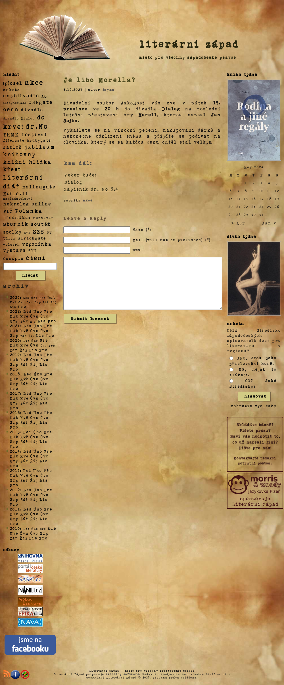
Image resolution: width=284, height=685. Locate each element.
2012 (15, 489)
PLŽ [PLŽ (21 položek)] (8, 211)
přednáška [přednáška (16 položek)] (17, 217)
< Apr (238, 222)
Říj (23, 349)
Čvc (45, 316)
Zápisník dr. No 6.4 (91, 189)
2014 (15, 451)
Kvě (24, 316)
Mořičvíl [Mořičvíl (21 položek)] (15, 193)
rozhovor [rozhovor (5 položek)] (43, 217)
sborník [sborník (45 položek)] (16, 223)
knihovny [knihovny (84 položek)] (19, 154)
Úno (37, 311)
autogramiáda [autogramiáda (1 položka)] (14, 102)
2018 (15, 373)
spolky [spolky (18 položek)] (12, 232)
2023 (15, 297)
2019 (15, 354)
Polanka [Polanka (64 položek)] (29, 210)
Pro (22, 306)
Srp (14, 320)
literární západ (189, 43)
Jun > (269, 222)
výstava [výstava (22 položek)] (14, 250)
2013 (15, 470)
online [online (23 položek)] (41, 204)
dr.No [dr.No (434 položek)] (37, 126)
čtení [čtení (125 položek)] (36, 257)
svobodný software (122, 674)
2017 (15, 393)
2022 (15, 311)
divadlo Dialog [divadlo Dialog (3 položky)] (19, 118)
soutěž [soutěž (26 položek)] (41, 224)
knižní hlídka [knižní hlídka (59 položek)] (27, 161)
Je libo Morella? (100, 79)
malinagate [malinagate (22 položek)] (39, 187)
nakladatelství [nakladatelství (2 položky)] (18, 199)
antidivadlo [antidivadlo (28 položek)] (21, 95)
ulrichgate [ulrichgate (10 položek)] (32, 238)
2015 (15, 431)
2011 (15, 509)
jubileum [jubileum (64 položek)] (39, 146)
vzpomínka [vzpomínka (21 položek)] (37, 244)
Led (27, 311)
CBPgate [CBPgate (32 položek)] (41, 102)
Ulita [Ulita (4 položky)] (9, 238)
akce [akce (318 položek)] (34, 82)
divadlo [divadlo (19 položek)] (32, 109)
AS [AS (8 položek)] (44, 95)
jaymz (108, 89)
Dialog (73, 182)
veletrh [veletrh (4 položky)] (11, 244)
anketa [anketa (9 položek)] (11, 89)
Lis (41, 320)
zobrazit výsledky (254, 405)
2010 (15, 528)
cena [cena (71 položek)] (11, 109)
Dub (51, 297)
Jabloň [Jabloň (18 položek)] (12, 147)
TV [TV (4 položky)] (49, 232)
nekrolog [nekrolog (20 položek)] (16, 204)
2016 (15, 412)
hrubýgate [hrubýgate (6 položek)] (39, 140)
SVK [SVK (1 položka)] (27, 232)
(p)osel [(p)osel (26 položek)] (12, 83)
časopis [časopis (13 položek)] (13, 258)
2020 (15, 340)
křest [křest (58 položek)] (12, 169)
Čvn (34, 316)
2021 (15, 325)
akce (88, 200)
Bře (48, 311)
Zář (24, 320)
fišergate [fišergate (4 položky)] (13, 140)
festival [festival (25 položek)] (34, 134)
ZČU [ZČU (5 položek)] (32, 250)
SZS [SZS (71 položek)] (39, 231)
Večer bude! (80, 175)
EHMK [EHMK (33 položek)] (11, 134)
